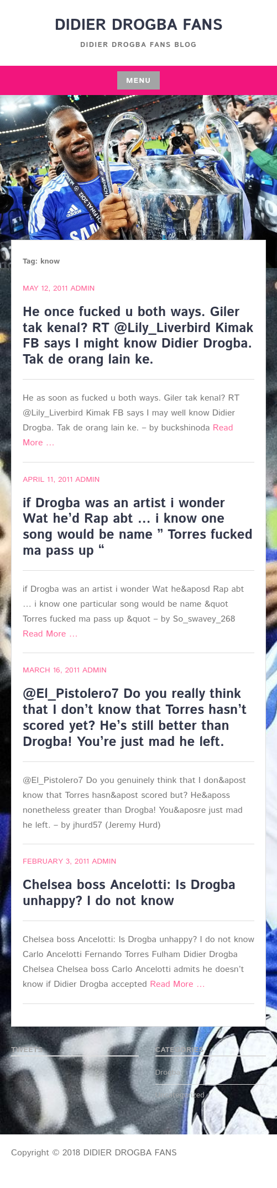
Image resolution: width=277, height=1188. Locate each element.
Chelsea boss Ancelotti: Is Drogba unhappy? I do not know (129, 893)
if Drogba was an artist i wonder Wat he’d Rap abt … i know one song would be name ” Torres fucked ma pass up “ (138, 527)
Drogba (167, 1072)
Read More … (50, 634)
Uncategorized (180, 1095)
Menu (138, 80)
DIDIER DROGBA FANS (139, 25)
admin (82, 288)
